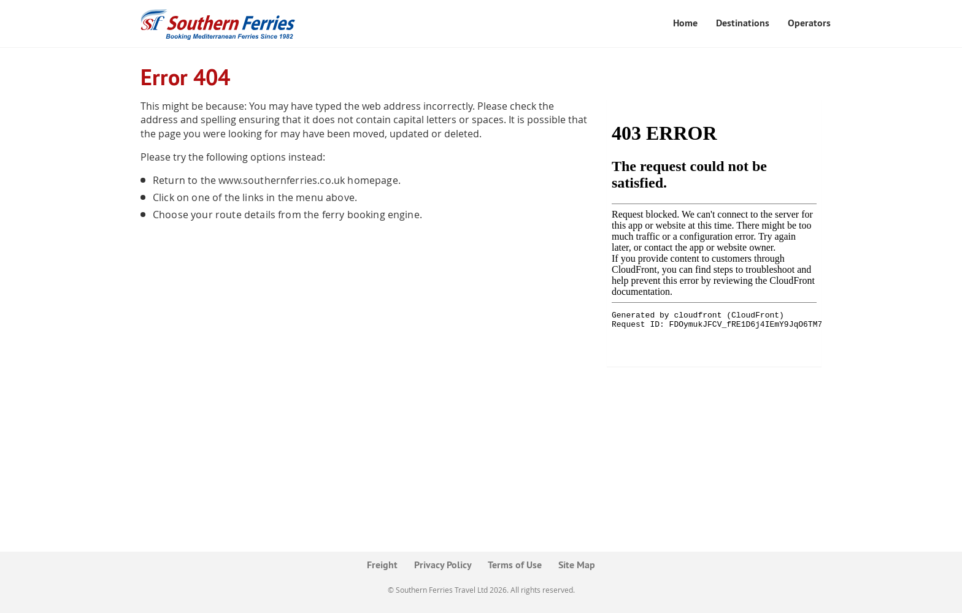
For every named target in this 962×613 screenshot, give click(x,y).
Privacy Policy (443, 564)
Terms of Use (515, 564)
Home (685, 23)
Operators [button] (809, 23)
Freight (382, 564)
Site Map (576, 564)
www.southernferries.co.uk (281, 180)
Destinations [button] (742, 23)
